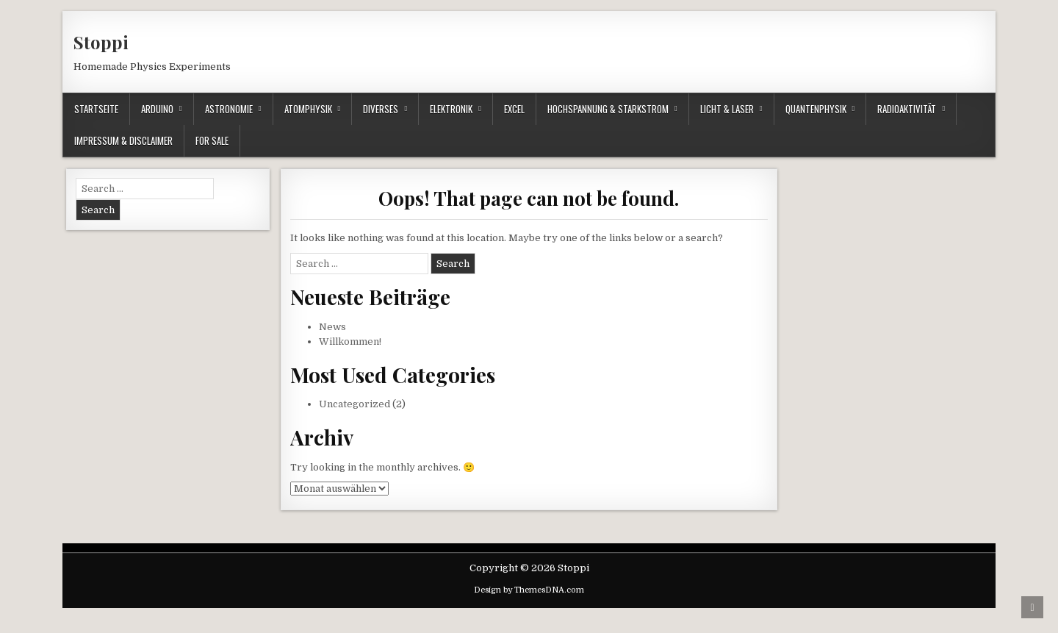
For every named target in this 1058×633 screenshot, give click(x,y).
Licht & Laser (727, 108)
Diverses (380, 108)
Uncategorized (354, 404)
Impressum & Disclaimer (123, 140)
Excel (514, 108)
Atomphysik (308, 108)
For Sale (211, 140)
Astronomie (229, 108)
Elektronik (451, 108)
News (332, 326)
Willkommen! (350, 341)
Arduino (157, 108)
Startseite (96, 108)
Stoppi (101, 42)
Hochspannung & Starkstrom (608, 108)
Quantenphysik (815, 108)
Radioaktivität (906, 108)
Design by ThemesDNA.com (529, 590)
